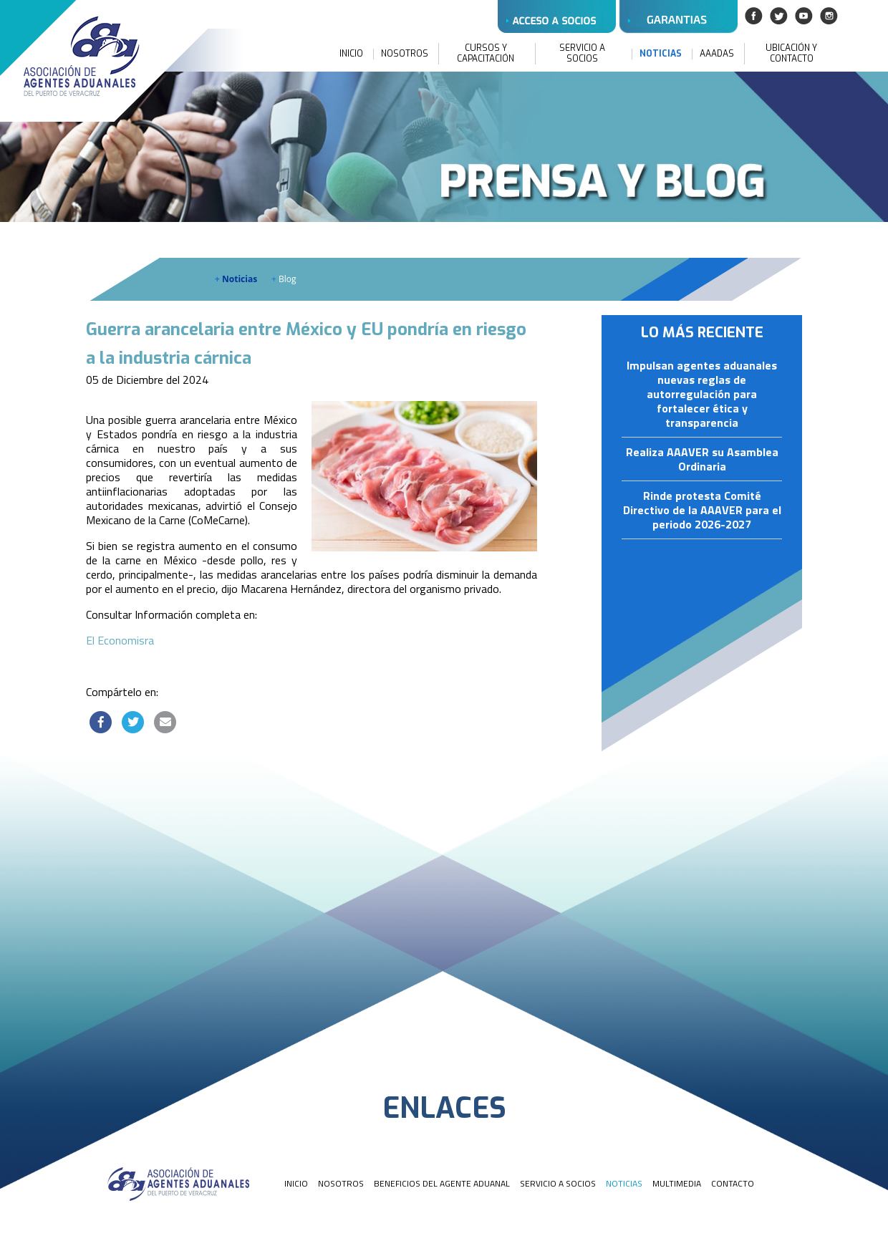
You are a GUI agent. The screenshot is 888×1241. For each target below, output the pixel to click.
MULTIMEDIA (676, 1183)
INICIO (351, 54)
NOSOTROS (404, 54)
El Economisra (120, 640)
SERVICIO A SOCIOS (582, 53)
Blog (283, 279)
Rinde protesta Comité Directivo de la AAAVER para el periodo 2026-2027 (702, 510)
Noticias (236, 279)
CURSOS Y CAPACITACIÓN (485, 53)
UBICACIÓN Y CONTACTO (791, 53)
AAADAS (717, 54)
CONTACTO (732, 1183)
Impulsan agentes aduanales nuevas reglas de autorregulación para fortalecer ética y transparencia (702, 394)
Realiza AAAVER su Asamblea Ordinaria (702, 460)
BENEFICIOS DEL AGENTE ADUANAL (442, 1183)
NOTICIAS (661, 54)
